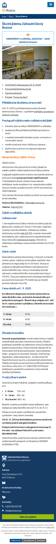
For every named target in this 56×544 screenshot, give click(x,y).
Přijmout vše (16, 540)
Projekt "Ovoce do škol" (16, 97)
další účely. (51, 527)
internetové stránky (26, 239)
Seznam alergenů (13, 93)
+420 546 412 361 (13, 506)
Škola (11, 16)
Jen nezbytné (29, 540)
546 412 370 (17, 207)
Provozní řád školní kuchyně (18, 89)
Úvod (4, 16)
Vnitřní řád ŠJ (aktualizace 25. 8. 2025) (23, 85)
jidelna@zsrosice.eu (34, 202)
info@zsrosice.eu (13, 510)
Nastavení (41, 540)
